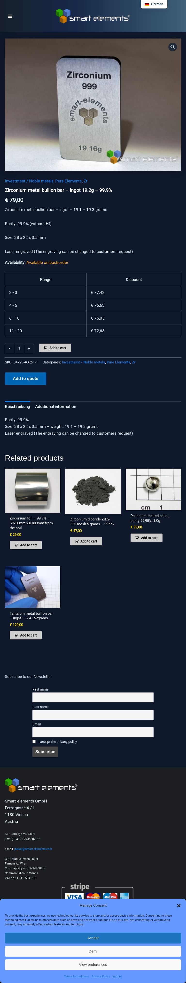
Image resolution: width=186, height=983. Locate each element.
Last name (40, 707)
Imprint (117, 976)
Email (36, 724)
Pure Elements (68, 181)
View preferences (93, 964)
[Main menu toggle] (10, 16)
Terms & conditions (76, 976)
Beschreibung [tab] (17, 406)
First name (40, 689)
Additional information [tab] (55, 406)
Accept (93, 938)
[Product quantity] (19, 348)
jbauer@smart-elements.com (33, 849)
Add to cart (57, 348)
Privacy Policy (101, 976)
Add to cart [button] (28, 545)
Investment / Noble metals (29, 181)
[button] (178, 905)
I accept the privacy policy (54, 742)
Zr (85, 181)
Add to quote (25, 378)
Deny (93, 951)
